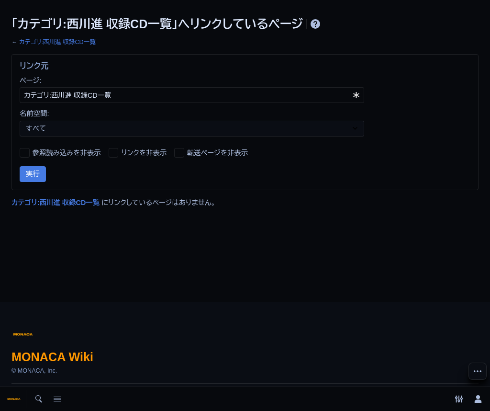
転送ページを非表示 (217, 153)
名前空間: (34, 113)
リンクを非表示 (144, 153)
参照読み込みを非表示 (67, 153)
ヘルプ (315, 24)
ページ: (30, 80)
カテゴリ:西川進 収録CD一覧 (57, 42)
